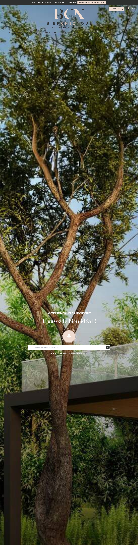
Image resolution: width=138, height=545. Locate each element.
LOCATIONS (51, 33)
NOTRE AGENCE (17, 33)
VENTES (35, 33)
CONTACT (109, 33)
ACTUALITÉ (126, 33)
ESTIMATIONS (91, 33)
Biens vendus (70, 33)
